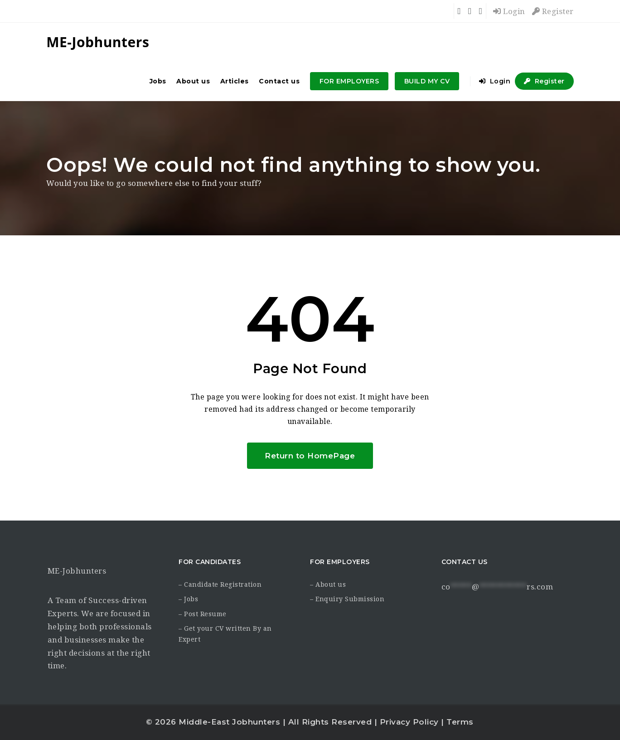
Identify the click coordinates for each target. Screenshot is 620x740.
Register (553, 11)
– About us (328, 584)
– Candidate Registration (220, 584)
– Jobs (188, 599)
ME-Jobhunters (77, 570)
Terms (460, 721)
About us (193, 81)
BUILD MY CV (427, 81)
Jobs (158, 81)
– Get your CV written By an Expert (225, 634)
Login (509, 11)
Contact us (279, 81)
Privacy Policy (409, 721)
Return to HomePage (310, 455)
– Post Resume (203, 614)
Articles (234, 81)
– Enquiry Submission (347, 599)
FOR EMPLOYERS (349, 81)
